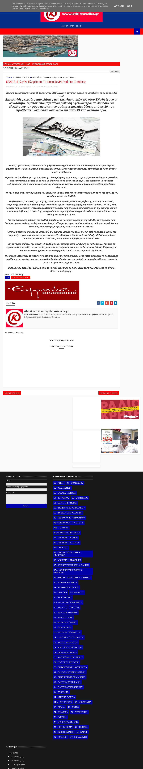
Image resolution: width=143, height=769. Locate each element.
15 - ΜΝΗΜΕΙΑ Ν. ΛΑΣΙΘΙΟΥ (65, 509)
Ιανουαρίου (106, 743)
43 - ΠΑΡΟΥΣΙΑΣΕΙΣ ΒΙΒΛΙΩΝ (65, 651)
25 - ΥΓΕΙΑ (72, 577)
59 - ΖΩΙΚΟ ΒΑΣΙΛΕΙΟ (62, 701)
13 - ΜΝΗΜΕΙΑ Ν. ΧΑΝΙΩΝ (64, 505)
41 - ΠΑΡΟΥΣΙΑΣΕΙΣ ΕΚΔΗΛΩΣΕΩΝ (68, 641)
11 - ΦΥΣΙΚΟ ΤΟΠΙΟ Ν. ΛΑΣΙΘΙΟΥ (67, 490)
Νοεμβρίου (105, 453)
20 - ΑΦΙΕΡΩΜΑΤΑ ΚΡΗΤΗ (64, 552)
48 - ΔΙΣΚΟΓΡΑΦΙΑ (60, 676)
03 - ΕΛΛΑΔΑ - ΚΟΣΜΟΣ (21, 78)
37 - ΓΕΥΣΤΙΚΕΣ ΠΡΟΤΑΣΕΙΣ (64, 631)
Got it (129, 6)
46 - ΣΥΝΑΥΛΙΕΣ (59, 661)
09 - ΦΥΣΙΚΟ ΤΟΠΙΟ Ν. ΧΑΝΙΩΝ (66, 480)
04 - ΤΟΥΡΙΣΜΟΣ (59, 465)
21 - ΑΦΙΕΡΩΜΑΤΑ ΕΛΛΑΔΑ (64, 557)
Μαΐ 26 (106, 501)
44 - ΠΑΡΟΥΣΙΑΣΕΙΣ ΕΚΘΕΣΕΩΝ (66, 656)
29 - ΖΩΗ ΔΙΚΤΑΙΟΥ (61, 597)
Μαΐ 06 (106, 706)
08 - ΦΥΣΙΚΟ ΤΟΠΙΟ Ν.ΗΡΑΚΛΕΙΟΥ (67, 475)
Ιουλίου (104, 469)
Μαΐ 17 (106, 537)
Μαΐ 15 (106, 670)
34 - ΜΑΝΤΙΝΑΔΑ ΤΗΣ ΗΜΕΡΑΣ (66, 616)
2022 (101, 450)
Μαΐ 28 (106, 493)
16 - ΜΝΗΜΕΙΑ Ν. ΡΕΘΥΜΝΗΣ (65, 527)
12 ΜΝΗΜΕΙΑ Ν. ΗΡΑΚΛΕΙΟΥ (65, 500)
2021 (101, 748)
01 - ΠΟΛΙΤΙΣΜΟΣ (73, 450)
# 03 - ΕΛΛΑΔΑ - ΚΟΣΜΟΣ (20, 311)
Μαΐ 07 (106, 702)
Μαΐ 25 (106, 505)
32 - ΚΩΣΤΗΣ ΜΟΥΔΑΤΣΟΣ (64, 611)
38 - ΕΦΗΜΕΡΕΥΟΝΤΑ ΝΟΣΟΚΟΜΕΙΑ (68, 636)
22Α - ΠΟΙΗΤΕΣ (75, 562)
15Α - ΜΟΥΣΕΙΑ (59, 514)
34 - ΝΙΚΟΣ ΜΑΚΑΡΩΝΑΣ (63, 621)
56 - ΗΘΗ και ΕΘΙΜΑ (61, 696)
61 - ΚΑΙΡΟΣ (80, 701)
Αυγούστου (106, 465)
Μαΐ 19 (106, 529)
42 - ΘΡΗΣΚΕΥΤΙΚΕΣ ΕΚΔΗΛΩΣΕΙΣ (67, 646)
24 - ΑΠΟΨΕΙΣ (58, 577)
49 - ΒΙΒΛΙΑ (77, 676)
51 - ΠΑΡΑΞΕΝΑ (73, 681)
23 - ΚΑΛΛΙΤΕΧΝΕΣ (61, 567)
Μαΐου (104, 477)
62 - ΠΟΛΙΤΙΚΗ (59, 706)
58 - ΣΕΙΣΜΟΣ (80, 696)
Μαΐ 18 (106, 533)
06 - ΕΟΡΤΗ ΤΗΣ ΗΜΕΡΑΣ (63, 470)
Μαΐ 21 (106, 521)
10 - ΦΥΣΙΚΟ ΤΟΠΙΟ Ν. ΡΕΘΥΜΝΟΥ (67, 485)
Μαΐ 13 (106, 678)
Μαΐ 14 (106, 674)
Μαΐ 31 (106, 481)
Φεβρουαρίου (106, 739)
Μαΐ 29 (106, 489)
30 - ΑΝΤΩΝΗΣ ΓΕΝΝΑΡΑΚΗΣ (65, 602)
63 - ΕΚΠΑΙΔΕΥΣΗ (77, 706)
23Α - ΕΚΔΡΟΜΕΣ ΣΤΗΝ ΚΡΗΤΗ (66, 572)
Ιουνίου (104, 473)
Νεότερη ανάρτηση (11, 428)
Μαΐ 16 (106, 541)
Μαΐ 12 (106, 682)
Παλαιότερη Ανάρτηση (81, 428)
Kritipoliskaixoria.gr (61, 765)
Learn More (119, 6)
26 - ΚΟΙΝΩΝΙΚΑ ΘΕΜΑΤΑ (64, 582)
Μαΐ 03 (106, 718)
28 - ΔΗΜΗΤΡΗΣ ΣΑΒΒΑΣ (63, 592)
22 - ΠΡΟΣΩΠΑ (58, 562)
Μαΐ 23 (106, 513)
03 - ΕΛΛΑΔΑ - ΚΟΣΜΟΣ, (49, 93)
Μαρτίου (104, 735)
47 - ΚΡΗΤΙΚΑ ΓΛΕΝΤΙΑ (62, 666)
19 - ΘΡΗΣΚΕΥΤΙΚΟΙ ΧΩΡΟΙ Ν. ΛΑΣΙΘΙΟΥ (65, 545)
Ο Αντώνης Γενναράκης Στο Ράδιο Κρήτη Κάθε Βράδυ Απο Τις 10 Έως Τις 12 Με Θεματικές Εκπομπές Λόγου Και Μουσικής (119, 62)
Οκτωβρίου (105, 457)
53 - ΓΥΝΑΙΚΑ (78, 686)
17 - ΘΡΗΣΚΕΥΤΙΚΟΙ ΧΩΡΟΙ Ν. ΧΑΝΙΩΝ (69, 532)
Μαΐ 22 (106, 517)
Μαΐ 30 (106, 485)
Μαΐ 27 (106, 497)
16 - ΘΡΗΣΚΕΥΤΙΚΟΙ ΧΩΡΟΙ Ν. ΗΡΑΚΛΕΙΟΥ (65, 520)
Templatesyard (31, 765)
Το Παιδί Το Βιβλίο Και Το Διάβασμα (117, 605)
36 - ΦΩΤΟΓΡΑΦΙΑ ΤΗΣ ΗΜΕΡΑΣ (66, 626)
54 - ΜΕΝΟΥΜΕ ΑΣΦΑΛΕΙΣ (64, 691)
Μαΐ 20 (106, 525)
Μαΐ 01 (106, 726)
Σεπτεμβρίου (106, 461)
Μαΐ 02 (106, 722)
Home (8, 78)
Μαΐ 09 (106, 694)
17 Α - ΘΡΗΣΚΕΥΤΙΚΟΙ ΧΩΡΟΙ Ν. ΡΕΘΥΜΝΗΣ (66, 538)
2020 (101, 752)
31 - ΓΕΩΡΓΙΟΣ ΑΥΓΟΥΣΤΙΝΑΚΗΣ (67, 606)
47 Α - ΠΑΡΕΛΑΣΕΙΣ (61, 671)
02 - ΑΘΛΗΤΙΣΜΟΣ (60, 455)
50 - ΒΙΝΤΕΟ (57, 681)
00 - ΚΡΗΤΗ (57, 450)
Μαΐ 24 (106, 509)
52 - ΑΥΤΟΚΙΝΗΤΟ (60, 686)
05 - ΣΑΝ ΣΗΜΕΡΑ (78, 465)
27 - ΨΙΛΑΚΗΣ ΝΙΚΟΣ (61, 587)
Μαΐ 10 (106, 690)
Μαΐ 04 (106, 714)
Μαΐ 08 (106, 698)
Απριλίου (105, 731)
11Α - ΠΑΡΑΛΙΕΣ (59, 495)
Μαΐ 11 (106, 686)
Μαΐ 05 (106, 710)
